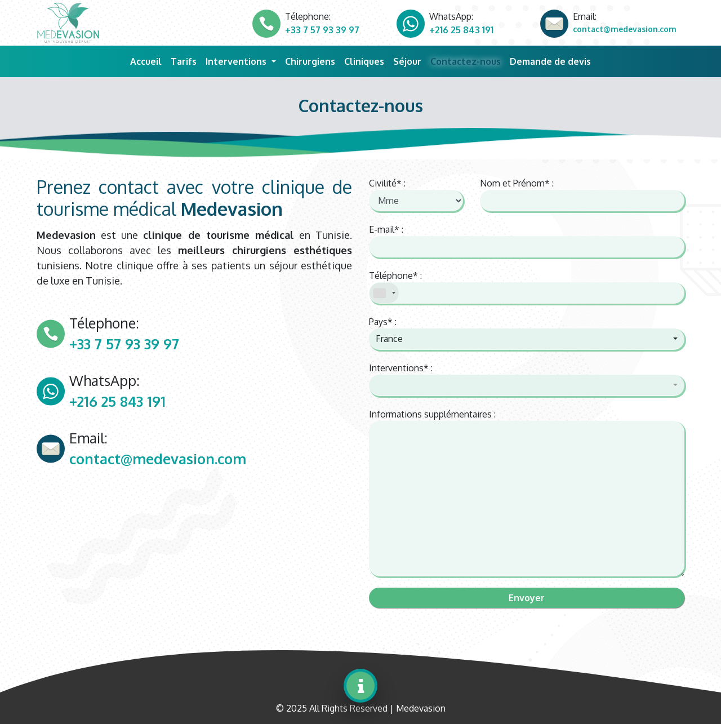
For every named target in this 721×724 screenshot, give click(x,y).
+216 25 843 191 (461, 29)
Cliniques (364, 61)
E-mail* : (386, 229)
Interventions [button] (237, 61)
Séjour (407, 61)
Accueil (148, 60)
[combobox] (384, 293)
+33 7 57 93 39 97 (322, 29)
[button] (526, 338)
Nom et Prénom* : (517, 183)
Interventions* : (401, 368)
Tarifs (184, 61)
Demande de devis (550, 61)
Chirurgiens (310, 61)
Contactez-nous (465, 61)
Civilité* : (387, 183)
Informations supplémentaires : (432, 414)
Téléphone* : (395, 275)
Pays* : (383, 321)
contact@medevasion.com (625, 29)
